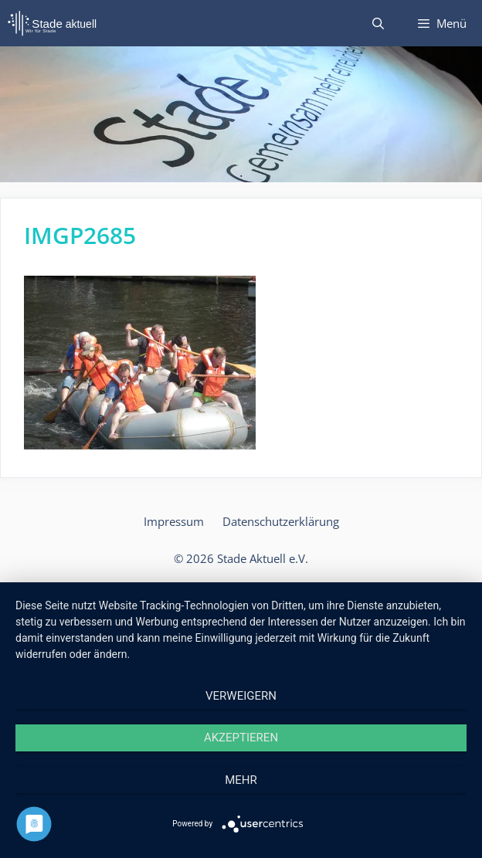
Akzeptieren (241, 737)
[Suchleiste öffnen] (377, 23)
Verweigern (241, 696)
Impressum (174, 521)
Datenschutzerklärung (280, 521)
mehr (241, 780)
